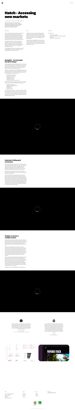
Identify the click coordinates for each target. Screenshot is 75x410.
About (24, 391)
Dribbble (36, 393)
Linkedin (36, 394)
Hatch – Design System (8, 394)
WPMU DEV (6, 396)
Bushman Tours (7, 395)
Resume (24, 395)
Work (6, 391)
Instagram (36, 395)
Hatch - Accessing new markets (9, 393)
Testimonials (24, 394)
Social (36, 391)
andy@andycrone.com (51, 392)
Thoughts (24, 396)
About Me (24, 393)
